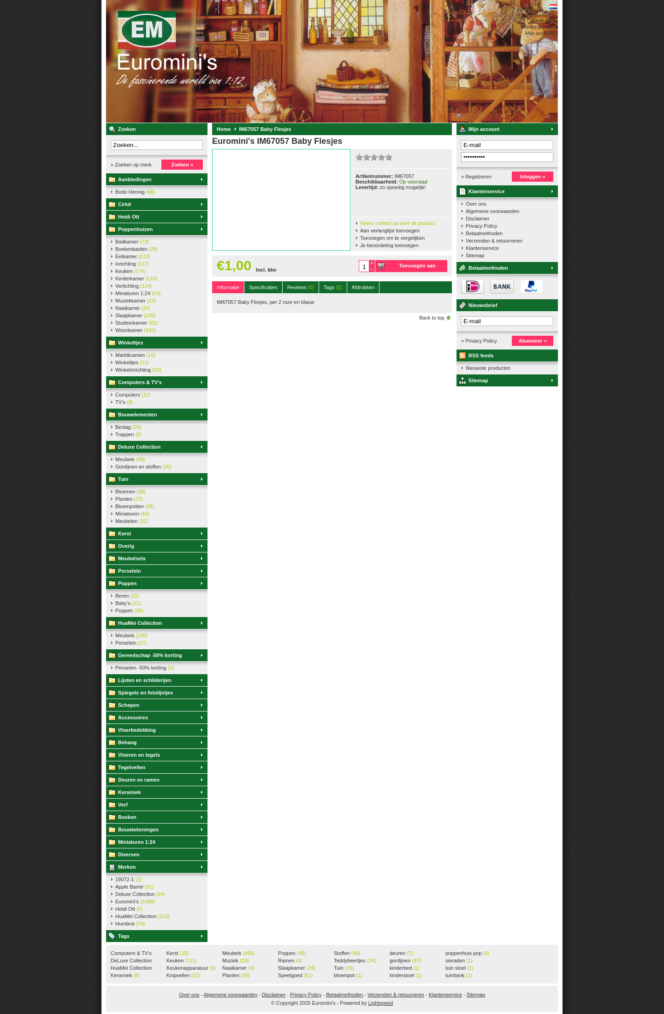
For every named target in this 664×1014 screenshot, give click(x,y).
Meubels (130, 459)
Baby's (128, 603)
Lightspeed (380, 1003)
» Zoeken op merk (131, 164)
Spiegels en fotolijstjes (145, 692)
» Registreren (476, 176)
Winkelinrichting (138, 370)
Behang (127, 742)
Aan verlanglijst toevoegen (390, 230)
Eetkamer (132, 256)
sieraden (459, 960)
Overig (126, 546)
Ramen (290, 960)
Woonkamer (135, 330)
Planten (129, 499)
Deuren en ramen (139, 780)
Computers (132, 394)
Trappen (128, 434)
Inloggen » (532, 176)
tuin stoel (459, 968)
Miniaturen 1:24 (137, 293)
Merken (127, 867)
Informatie (228, 287)
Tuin (123, 479)
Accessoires (133, 717)
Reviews (300, 287)
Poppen (127, 583)
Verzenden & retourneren (494, 240)
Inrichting (132, 264)
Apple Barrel (134, 886)
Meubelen (131, 521)
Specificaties (263, 287)
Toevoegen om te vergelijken (392, 238)
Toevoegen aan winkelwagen (417, 267)
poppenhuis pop (467, 953)
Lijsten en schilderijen (145, 680)
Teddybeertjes (355, 960)
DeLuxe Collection (131, 961)
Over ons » (545, 20)
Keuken (130, 271)
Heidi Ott (128, 216)
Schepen (128, 705)
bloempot (348, 975)
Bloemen (130, 491)
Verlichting (133, 286)
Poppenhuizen (135, 229)
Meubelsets (132, 558)
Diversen (128, 854)
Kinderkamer (136, 278)
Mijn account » (541, 33)
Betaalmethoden (484, 233)
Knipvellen (183, 975)
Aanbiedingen (135, 179)
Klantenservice (486, 191)
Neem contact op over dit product (397, 223)
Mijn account (483, 129)
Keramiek (129, 792)
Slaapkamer (135, 315)
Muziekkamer (135, 300)
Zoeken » (182, 164)
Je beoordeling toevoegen (389, 245)
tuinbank (458, 975)
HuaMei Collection (140, 623)
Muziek (235, 960)
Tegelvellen (131, 767)
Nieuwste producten (488, 368)
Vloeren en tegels (139, 755)
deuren (401, 953)
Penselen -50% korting (144, 667)
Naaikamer (132, 308)
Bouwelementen (137, 414)
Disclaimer (477, 218)
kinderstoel (406, 975)
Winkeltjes (130, 342)
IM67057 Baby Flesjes (265, 129)
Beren (127, 596)
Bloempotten (134, 506)
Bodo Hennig (135, 192)
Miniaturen (132, 513)
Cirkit (124, 204)
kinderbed (405, 968)
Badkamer (132, 241)
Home (224, 129)
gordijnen (405, 960)
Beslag (128, 427)
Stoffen (347, 953)
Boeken (127, 817)
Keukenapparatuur (191, 968)
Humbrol (130, 923)
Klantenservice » (539, 27)
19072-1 (128, 879)
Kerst (124, 533)
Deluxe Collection (139, 447)
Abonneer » (533, 341)
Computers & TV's (140, 382)
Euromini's (228, 61)
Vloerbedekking (137, 730)
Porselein (129, 571)
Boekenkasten (136, 249)
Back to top (432, 317)
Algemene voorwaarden (492, 211)
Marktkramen (135, 355)
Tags (124, 936)
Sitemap (475, 255)
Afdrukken (363, 287)
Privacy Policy (481, 226)
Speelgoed (295, 975)
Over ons (476, 204)
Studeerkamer (136, 323)
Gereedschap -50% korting (150, 655)
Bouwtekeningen (138, 829)
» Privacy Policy (479, 341)
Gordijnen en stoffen (143, 466)
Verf (123, 804)
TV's (124, 402)
